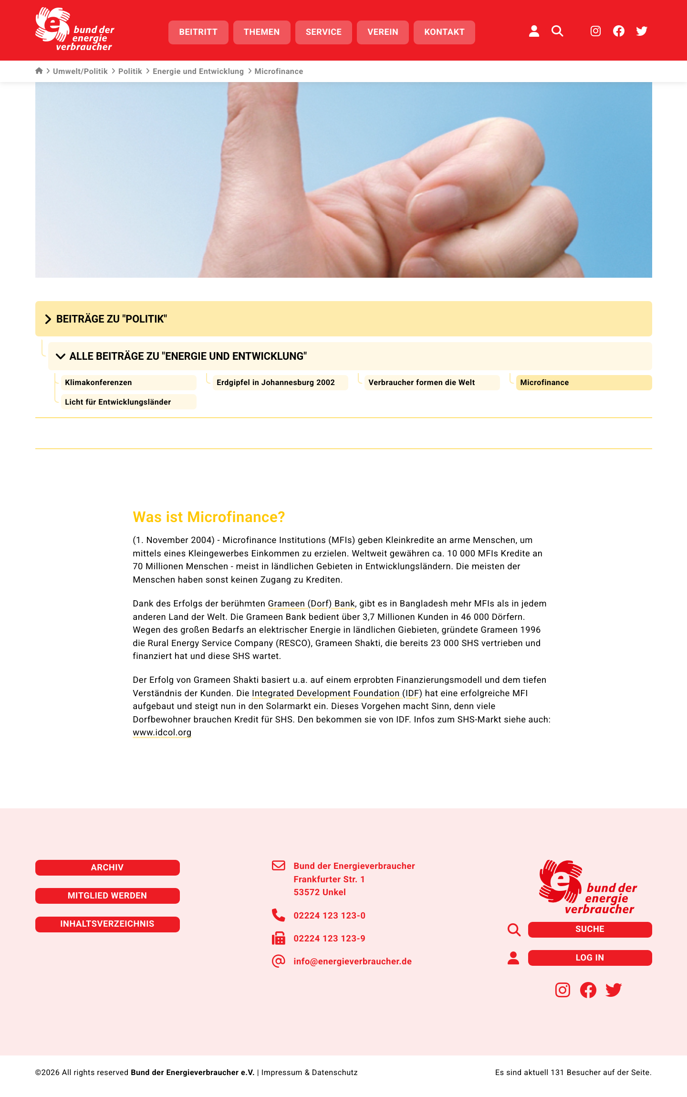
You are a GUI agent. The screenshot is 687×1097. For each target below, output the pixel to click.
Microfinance (544, 381)
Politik (126, 71)
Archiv (107, 866)
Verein (383, 32)
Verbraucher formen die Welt (421, 381)
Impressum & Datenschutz (309, 1070)
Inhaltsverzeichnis (107, 923)
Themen (262, 32)
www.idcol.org (162, 732)
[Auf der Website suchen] (557, 31)
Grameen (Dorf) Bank (311, 602)
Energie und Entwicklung (195, 71)
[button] (107, 318)
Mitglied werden (107, 894)
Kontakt (445, 32)
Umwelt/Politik (77, 71)
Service (324, 32)
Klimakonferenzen (98, 381)
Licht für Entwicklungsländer (118, 400)
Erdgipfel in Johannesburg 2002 (276, 381)
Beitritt (198, 32)
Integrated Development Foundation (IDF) (337, 692)
